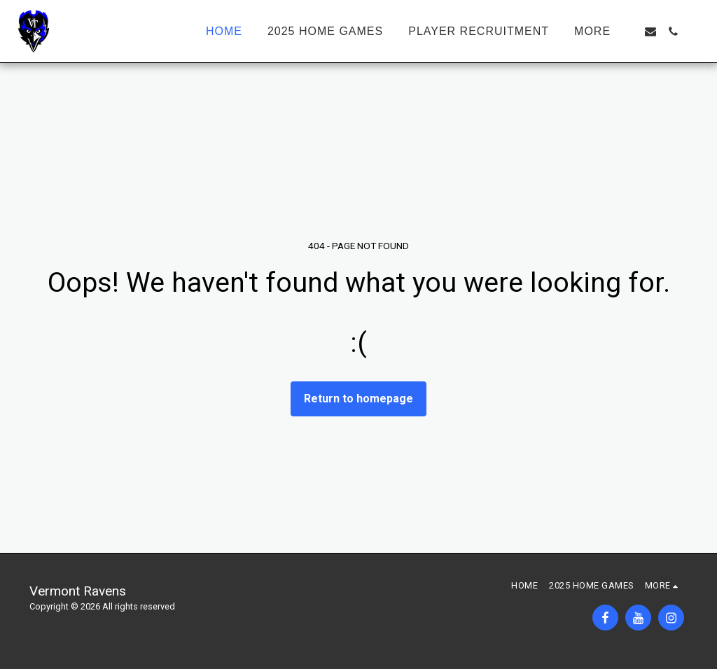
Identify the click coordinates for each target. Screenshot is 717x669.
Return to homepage (358, 398)
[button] (650, 31)
